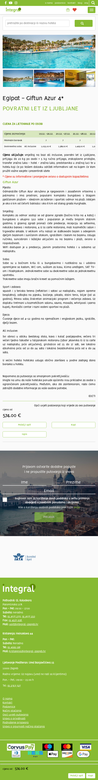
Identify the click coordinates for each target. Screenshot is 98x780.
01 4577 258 (15, 620)
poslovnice (60, 3)
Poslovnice (9, 707)
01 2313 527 (14, 686)
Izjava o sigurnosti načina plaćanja (24, 727)
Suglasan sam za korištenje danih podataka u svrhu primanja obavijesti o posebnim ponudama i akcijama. (46, 500)
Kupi (73, 425)
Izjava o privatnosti (14, 718)
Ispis (24, 434)
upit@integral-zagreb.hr (23, 624)
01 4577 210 (28, 616)
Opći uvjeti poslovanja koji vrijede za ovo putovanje (64, 405)
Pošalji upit (24, 425)
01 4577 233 (14, 616)
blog (80, 3)
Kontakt (72, 3)
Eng (86, 3)
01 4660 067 (13, 647)
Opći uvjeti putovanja (15, 715)
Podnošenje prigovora (16, 723)
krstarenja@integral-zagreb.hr (27, 651)
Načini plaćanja (12, 711)
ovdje (77, 507)
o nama (49, 3)
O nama (7, 699)
